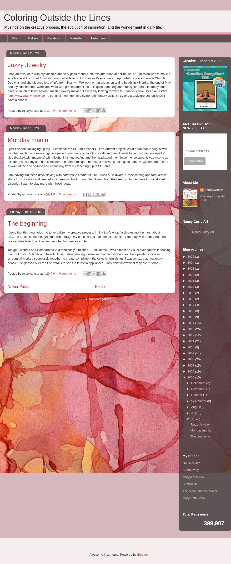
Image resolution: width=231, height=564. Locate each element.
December (198, 383)
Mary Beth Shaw (194, 498)
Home (100, 287)
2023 (191, 268)
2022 (191, 275)
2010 (191, 347)
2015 (191, 317)
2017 (191, 305)
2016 (191, 311)
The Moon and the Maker (200, 491)
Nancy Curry (191, 462)
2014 (191, 323)
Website (76, 38)
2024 (191, 262)
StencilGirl (190, 484)
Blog (15, 38)
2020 (191, 286)
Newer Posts (18, 287)
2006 (191, 371)
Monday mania (28, 140)
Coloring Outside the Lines (57, 18)
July (194, 413)
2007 (191, 365)
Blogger (142, 554)
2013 (191, 329)
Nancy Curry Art (203, 232)
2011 (191, 341)
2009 (191, 353)
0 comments (67, 110)
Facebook (54, 38)
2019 (191, 293)
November (198, 389)
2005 (191, 377)
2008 (191, 359)
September (199, 401)
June (195, 419)
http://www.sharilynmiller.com (27, 95)
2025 (191, 256)
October (197, 395)
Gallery (33, 38)
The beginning (27, 223)
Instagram (98, 38)
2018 (191, 299)
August (196, 407)
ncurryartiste (214, 190)
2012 (191, 335)
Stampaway (191, 470)
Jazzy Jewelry (27, 65)
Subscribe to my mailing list (199, 140)
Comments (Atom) (98, 299)
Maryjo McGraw (193, 477)
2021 (191, 280)
